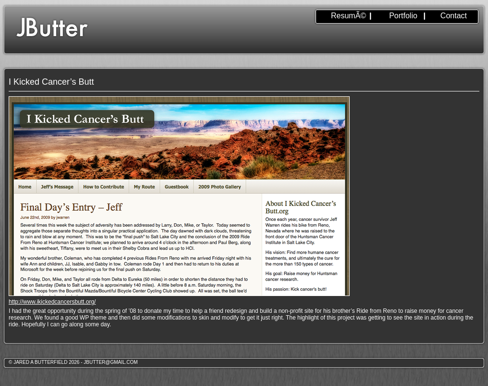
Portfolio (403, 16)
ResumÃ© (348, 16)
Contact (453, 16)
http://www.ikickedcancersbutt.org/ (52, 301)
